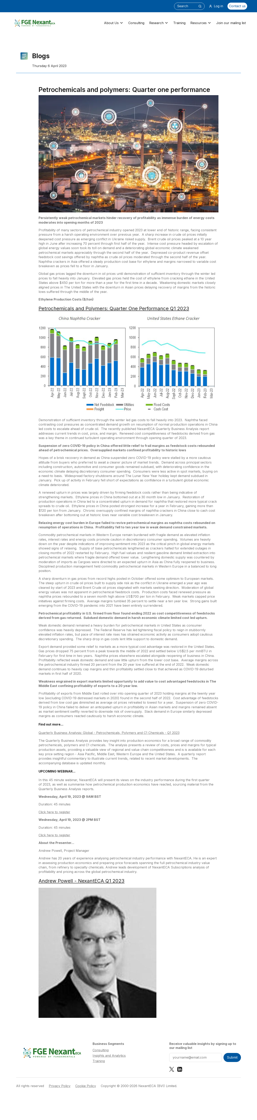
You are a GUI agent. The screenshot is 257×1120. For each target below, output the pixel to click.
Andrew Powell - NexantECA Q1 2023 (81, 881)
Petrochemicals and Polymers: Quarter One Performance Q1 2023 (114, 308)
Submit (232, 1057)
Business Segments (108, 1044)
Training (179, 23)
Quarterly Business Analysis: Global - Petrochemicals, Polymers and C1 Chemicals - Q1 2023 (109, 733)
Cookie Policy (85, 1086)
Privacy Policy (59, 1086)
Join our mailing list (231, 23)
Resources (200, 23)
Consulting (136, 23)
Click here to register (54, 812)
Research (158, 23)
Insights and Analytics (109, 1056)
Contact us (237, 6)
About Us (113, 23)
